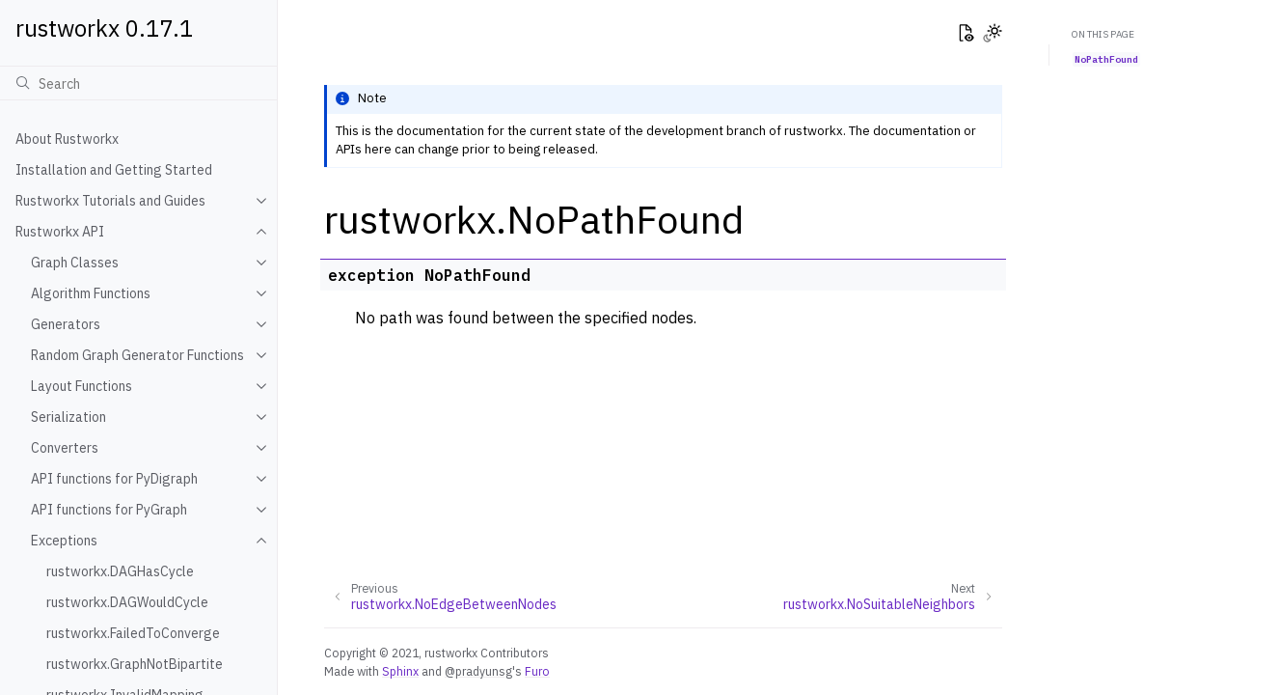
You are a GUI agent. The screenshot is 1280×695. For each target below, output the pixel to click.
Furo (537, 671)
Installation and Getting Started (113, 170)
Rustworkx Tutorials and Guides (110, 200)
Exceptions (64, 540)
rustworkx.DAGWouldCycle (127, 602)
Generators (65, 324)
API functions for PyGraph (109, 509)
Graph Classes (75, 262)
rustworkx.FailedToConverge (133, 633)
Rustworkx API (59, 231)
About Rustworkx (67, 139)
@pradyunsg (478, 671)
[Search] (138, 83)
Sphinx (400, 671)
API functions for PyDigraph (114, 478)
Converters (64, 448)
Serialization (68, 417)
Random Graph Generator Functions (137, 355)
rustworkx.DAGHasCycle (120, 571)
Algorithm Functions (90, 293)
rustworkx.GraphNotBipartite (134, 664)
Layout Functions (81, 386)
